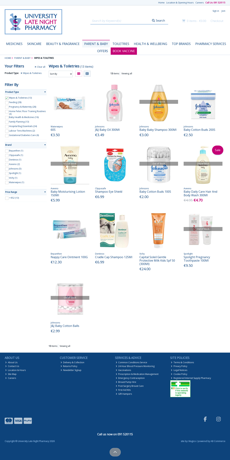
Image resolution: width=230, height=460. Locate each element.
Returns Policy (69, 366)
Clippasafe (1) (16, 155)
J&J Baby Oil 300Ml (107, 130)
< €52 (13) (14, 197)
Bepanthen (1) (16, 150)
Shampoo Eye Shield (108, 192)
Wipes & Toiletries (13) (20, 97)
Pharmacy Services (210, 44)
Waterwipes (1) (16, 182)
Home (161, 2)
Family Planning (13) (19, 121)
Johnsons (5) (15, 168)
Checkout (217, 21)
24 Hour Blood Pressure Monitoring (135, 366)
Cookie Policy (179, 374)
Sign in (216, 10)
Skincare (34, 44)
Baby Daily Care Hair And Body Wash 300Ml (200, 193)
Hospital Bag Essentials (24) (23, 126)
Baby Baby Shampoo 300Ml (157, 130)
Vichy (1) (13, 177)
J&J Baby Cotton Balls (65, 326)
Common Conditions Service (131, 362)
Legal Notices (179, 370)
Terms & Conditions (182, 362)
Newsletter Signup (71, 370)
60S (53, 130)
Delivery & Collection (72, 362)
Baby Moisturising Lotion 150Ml (68, 193)
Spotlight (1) (15, 173)
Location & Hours (15, 370)
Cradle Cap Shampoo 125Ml (113, 257)
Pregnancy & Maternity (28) (22, 106)
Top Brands (181, 44)
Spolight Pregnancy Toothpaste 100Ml (197, 258)
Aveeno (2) (14, 164)
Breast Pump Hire (126, 382)
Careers (200, 2)
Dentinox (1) (15, 159)
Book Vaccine (124, 51)
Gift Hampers (124, 393)
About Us (11, 362)
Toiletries (120, 44)
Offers (102, 51)
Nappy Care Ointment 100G (69, 257)
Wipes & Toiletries (31, 73)
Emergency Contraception (130, 378)
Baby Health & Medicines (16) (24, 117)
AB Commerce (218, 441)
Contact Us (12, 366)
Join (223, 10)
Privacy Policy (179, 366)
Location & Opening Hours (180, 2)
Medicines (14, 44)
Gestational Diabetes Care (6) (24, 135)
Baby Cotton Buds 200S (199, 130)
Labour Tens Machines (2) (22, 130)
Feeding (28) (15, 102)
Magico (192, 441)
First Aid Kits (123, 389)
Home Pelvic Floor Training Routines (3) (27, 112)
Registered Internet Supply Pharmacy (191, 378)
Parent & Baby (96, 44)
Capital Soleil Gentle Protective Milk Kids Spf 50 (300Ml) (157, 260)
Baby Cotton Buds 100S (155, 192)
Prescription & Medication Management (137, 374)
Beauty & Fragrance (63, 44)
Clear (40, 67)
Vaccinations (123, 370)
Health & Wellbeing (150, 44)
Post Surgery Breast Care (130, 386)
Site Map (11, 374)
